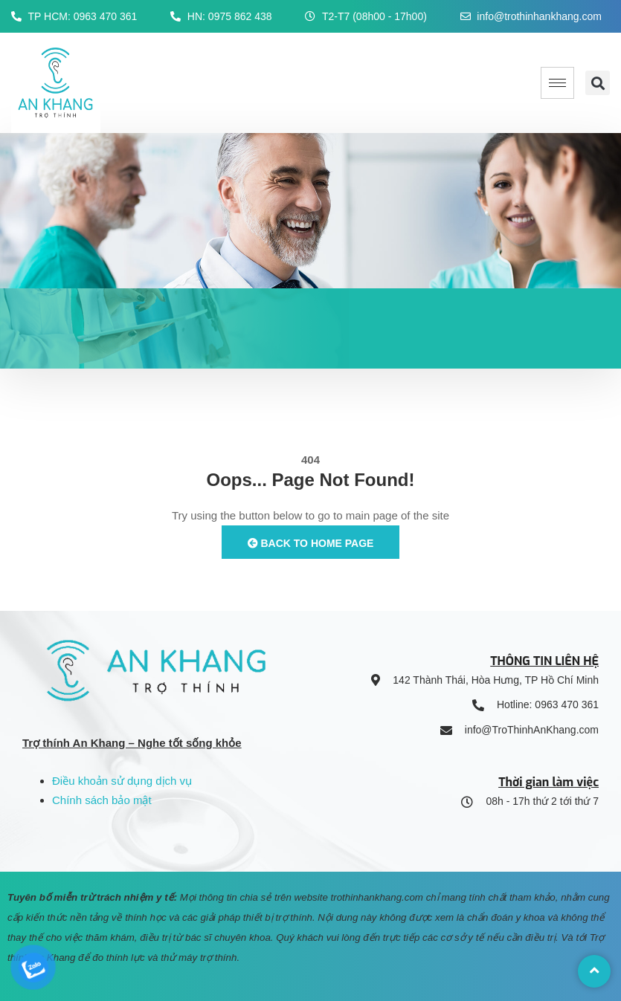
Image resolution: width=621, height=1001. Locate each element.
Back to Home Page (311, 543)
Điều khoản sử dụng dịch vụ (122, 780)
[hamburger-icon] (557, 83)
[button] (597, 83)
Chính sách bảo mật (102, 800)
